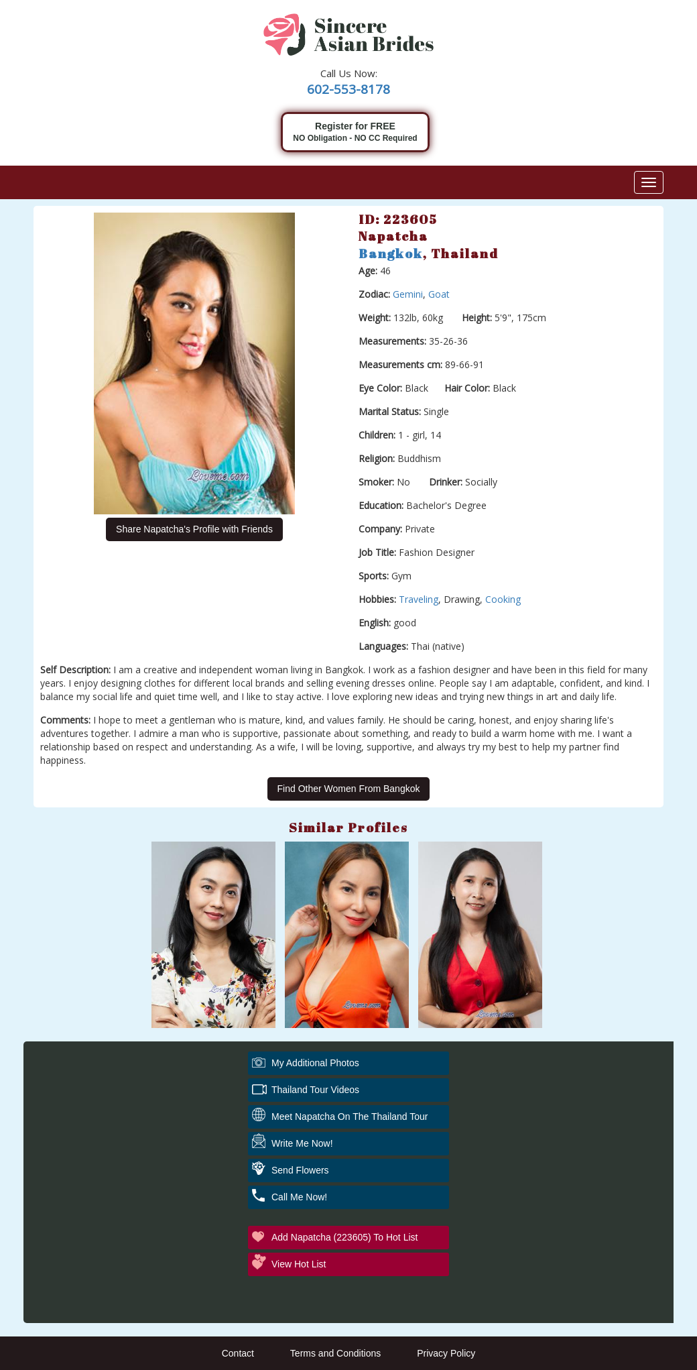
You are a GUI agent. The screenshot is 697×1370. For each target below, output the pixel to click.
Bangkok (391, 253)
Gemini (408, 294)
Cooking (503, 599)
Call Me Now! (299, 1197)
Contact (238, 1353)
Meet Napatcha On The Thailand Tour (349, 1116)
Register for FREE (355, 132)
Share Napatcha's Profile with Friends (194, 529)
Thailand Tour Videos (315, 1089)
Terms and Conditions (335, 1353)
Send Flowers (300, 1170)
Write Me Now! (302, 1143)
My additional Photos (315, 1063)
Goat (439, 294)
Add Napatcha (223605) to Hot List (344, 1237)
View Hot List (298, 1264)
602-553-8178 (348, 89)
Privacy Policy (446, 1353)
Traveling (418, 599)
